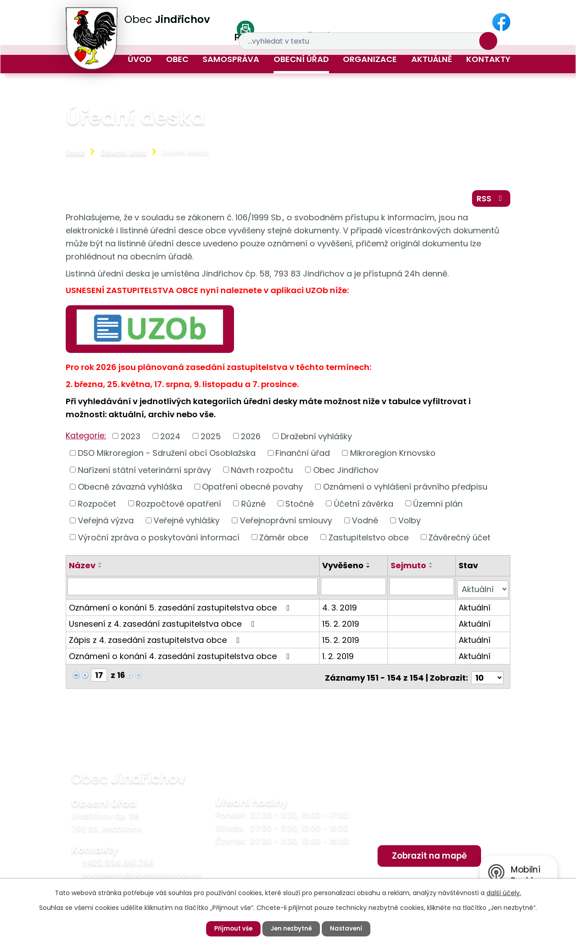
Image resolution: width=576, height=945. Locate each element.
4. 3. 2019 (341, 608)
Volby (409, 524)
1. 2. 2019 (339, 657)
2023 (130, 439)
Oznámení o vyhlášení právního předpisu (405, 490)
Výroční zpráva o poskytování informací (158, 541)
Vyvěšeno (344, 569)
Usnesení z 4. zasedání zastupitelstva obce (163, 624)
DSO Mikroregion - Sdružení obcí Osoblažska (167, 456)
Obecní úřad (301, 59)
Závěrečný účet (459, 541)
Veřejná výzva (106, 524)
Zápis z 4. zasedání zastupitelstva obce (156, 640)
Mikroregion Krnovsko (393, 456)
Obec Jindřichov (345, 473)
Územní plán (438, 507)
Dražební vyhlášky (316, 439)
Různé (253, 507)
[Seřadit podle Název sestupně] (100, 571)
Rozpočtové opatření (178, 507)
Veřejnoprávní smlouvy (286, 524)
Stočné (299, 507)
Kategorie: (86, 439)
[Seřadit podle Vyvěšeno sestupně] (370, 571)
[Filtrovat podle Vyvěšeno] (354, 590)
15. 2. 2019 (342, 624)
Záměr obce (283, 541)
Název (82, 569)
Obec (177, 59)
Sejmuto (409, 569)
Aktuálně (431, 59)
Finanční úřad (302, 456)
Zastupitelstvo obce (368, 541)
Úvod (140, 59)
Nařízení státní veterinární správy (144, 473)
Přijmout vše (231, 928)
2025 (211, 439)
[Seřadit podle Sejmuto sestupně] (431, 571)
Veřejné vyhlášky (186, 524)
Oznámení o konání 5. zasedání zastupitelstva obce (181, 608)
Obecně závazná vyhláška (130, 490)
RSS (489, 201)
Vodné (365, 524)
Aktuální (474, 608)
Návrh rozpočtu (262, 473)
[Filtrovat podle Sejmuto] (422, 590)
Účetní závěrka (363, 507)
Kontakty (488, 59)
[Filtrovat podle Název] (193, 590)
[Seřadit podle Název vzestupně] (100, 567)
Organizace (370, 59)
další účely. (503, 892)
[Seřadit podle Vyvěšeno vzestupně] (370, 567)
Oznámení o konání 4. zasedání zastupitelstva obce (181, 657)
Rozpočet (97, 507)
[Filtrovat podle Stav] (482, 590)
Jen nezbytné (292, 928)
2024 (170, 439)
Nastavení (348, 928)
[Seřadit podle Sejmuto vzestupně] (431, 567)
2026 (251, 439)
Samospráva (230, 59)
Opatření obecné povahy (252, 490)
